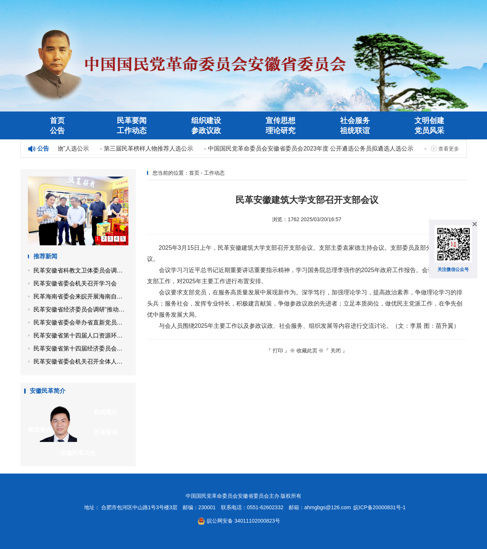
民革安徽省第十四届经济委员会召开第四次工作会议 (80, 348)
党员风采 (429, 130)
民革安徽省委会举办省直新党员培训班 (80, 322)
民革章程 (106, 432)
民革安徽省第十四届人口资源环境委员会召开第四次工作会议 (80, 335)
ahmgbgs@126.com (327, 507)
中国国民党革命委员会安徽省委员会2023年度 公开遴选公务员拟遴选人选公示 (311, 148)
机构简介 (106, 412)
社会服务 (355, 120)
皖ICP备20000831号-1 (379, 507)
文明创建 (429, 120)
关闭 (335, 350)
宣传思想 (280, 120)
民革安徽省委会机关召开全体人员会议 (80, 361)
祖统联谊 (355, 130)
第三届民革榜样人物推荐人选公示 (149, 148)
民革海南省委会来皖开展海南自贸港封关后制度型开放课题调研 (80, 296)
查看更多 (448, 149)
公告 (57, 130)
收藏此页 (307, 350)
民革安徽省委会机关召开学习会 (75, 283)
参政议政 (206, 130)
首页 (57, 120)
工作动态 (132, 130)
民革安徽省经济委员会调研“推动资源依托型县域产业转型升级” (80, 309)
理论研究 (280, 130)
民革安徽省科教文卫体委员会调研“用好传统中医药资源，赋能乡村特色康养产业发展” (80, 270)
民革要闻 (132, 120)
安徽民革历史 (78, 453)
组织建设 (206, 120)
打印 (278, 350)
